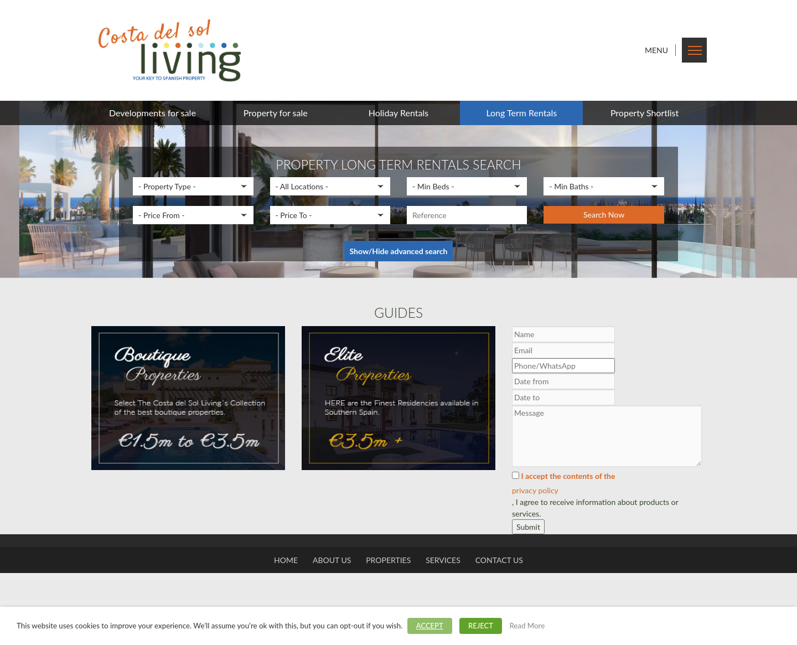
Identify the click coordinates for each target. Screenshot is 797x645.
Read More (527, 625)
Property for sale (276, 112)
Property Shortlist (644, 112)
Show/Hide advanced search (399, 251)
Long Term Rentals (521, 112)
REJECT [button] (480, 625)
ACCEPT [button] (429, 625)
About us (332, 560)
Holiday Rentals (399, 112)
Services (443, 560)
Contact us (499, 560)
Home (286, 560)
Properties (388, 560)
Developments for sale (152, 112)
